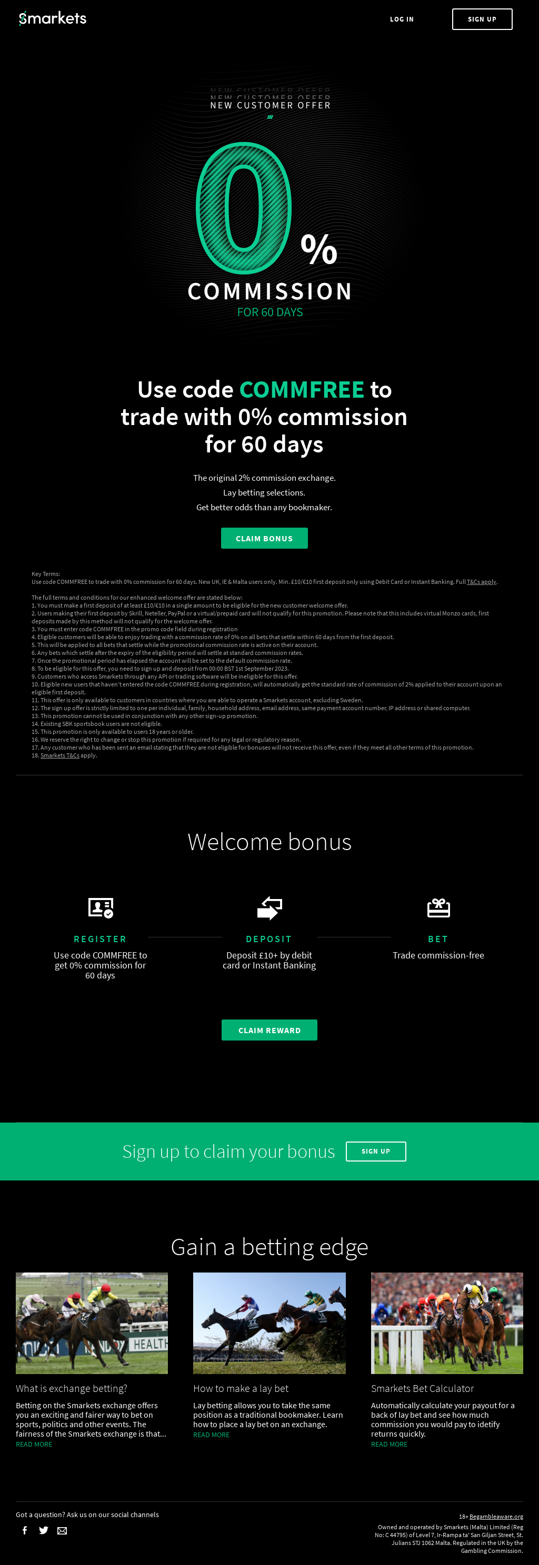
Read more (34, 1444)
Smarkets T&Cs (60, 755)
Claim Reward (269, 1030)
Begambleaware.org (496, 1516)
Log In (403, 19)
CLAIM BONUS (264, 538)
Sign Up (482, 19)
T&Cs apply (481, 581)
